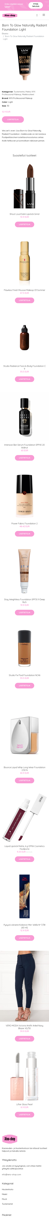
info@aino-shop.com (11, 1174)
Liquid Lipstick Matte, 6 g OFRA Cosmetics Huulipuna (25, 847)
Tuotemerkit (19, 91)
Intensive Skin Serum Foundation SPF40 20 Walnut (24, 446)
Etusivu (5, 33)
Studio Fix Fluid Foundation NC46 (24, 675)
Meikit (28, 91)
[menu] (44, 15)
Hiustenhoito (7, 1189)
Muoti (4, 1199)
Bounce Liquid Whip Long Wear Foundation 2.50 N (24, 768)
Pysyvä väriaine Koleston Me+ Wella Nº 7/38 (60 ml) (24, 926)
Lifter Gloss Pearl (24, 1104)
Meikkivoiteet (28, 94)
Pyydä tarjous (35, 5)
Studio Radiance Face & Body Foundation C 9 (24, 367)
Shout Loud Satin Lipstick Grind (24, 214)
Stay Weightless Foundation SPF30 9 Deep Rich (24, 600)
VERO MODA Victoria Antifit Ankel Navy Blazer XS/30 (24, 1027)
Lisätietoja (13, 119)
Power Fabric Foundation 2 (24, 523)
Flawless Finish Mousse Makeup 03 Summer (24, 290)
